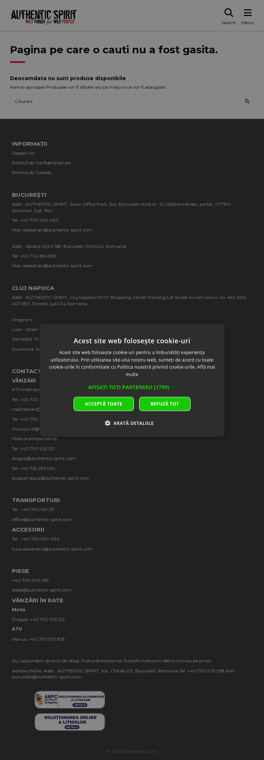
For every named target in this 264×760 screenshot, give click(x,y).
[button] (132, 387)
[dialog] (132, 380)
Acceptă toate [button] (103, 404)
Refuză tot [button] (165, 404)
